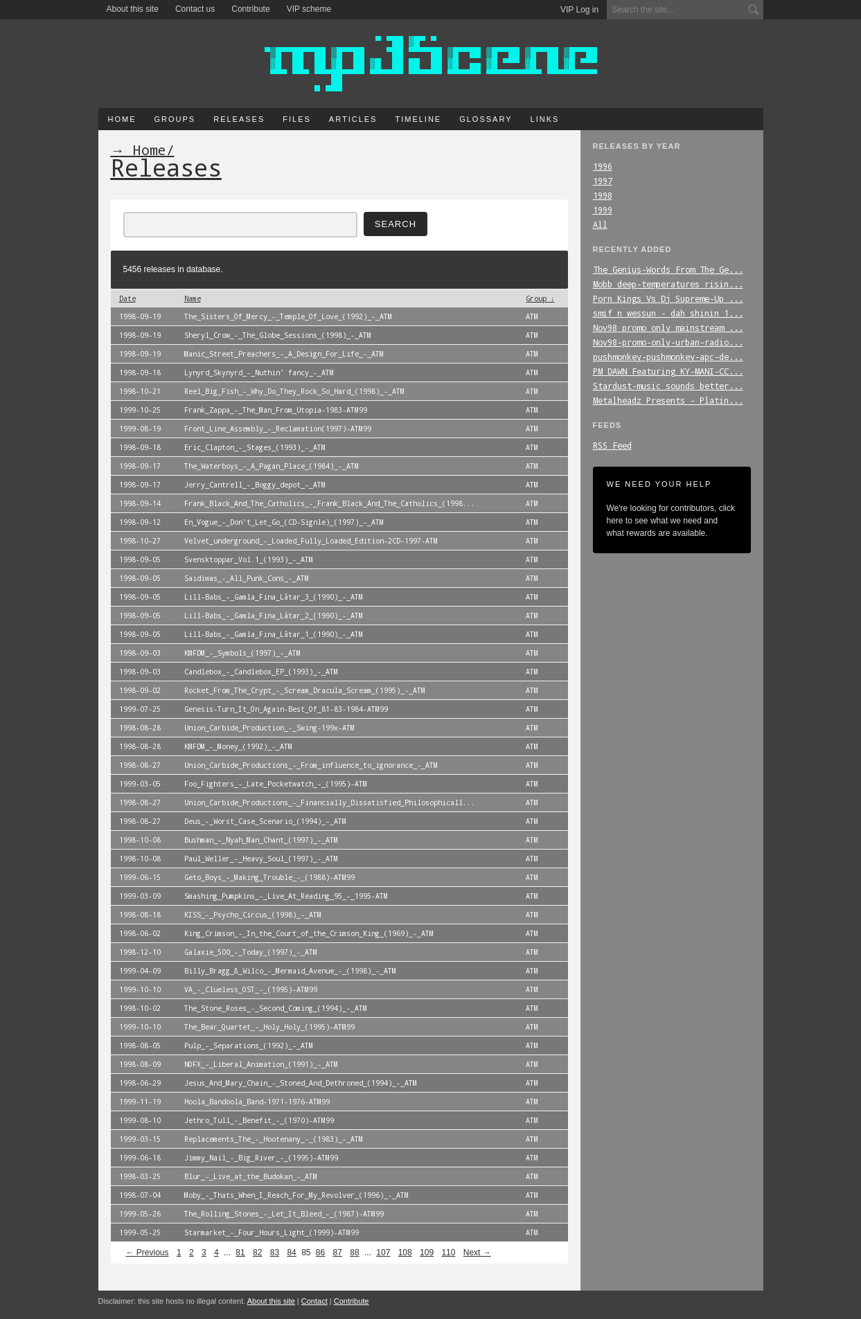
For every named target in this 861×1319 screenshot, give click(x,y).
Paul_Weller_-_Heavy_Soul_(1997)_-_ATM (261, 858)
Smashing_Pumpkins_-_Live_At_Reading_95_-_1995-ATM (286, 896)
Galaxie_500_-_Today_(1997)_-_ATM (250, 952)
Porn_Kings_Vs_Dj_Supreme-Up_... (668, 298)
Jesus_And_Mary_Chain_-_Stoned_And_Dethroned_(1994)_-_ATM (300, 1083)
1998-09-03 (140, 653)
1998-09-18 (140, 372)
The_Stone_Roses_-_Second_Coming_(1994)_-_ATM (275, 1008)
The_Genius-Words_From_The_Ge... (668, 269)
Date (127, 298)
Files (297, 119)
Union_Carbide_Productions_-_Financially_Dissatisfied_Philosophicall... (329, 802)
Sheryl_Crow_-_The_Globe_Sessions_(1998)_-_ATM (277, 335)
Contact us (195, 9)
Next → (477, 1252)
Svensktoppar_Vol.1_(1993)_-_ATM (248, 559)
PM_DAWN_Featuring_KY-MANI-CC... (668, 371)
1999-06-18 (140, 1158)
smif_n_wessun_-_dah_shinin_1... (668, 312)
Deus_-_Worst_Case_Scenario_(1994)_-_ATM (265, 821)
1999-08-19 (140, 428)
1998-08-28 (140, 728)
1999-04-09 (140, 971)
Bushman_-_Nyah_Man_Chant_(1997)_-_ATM (261, 840)
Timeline (418, 119)
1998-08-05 (140, 1045)
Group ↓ (540, 298)
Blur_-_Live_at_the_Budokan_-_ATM (250, 1176)
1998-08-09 (140, 1064)
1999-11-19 (140, 1101)
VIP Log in (579, 10)
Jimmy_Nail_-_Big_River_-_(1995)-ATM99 (261, 1158)
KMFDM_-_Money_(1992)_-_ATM (238, 746)
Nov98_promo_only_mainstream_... (668, 327)
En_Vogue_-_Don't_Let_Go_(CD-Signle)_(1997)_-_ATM (284, 522)
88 (354, 1252)
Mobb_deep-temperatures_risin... (668, 283)
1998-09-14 (140, 503)
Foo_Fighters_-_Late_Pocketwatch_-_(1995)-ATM (275, 784)
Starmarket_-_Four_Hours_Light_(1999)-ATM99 (271, 1232)
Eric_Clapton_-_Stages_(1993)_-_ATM (255, 447)
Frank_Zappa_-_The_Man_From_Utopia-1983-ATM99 (275, 410)
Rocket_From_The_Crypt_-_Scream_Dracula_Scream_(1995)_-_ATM (304, 690)
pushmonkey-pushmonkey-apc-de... (668, 356)
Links (545, 119)
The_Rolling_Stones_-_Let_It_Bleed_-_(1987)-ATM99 (284, 1214)
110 (448, 1252)
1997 (602, 180)
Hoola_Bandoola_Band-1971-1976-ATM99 (257, 1101)
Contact (314, 1301)
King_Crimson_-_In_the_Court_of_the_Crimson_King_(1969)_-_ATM (309, 933)
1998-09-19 (140, 316)
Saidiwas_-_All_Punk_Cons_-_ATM (246, 578)
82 (257, 1252)
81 (240, 1252)
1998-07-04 (140, 1195)
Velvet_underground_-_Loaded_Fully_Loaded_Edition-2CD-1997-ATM (311, 541)
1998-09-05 (140, 559)
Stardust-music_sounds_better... (668, 385)
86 (320, 1252)
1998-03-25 (140, 1176)
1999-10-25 (140, 410)
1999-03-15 (140, 1139)
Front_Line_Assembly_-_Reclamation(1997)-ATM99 (277, 428)
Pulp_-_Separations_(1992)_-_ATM (248, 1045)
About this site (133, 9)
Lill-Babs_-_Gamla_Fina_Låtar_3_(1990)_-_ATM (273, 597)
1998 (602, 195)
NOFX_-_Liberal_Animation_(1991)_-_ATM (261, 1064)
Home (122, 119)
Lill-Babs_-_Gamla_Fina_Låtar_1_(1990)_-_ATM (273, 634)
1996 (602, 166)
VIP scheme (309, 9)
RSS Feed (612, 445)
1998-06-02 (140, 933)
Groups (175, 119)
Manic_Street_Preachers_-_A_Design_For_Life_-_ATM (284, 354)
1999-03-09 (140, 896)
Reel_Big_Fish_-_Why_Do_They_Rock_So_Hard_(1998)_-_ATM (294, 391)
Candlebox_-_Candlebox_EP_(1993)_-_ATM (261, 671)
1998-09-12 (140, 522)
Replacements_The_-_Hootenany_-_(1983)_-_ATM (273, 1139)
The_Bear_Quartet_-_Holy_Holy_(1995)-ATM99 (269, 1027)
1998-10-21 (140, 391)
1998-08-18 (140, 914)
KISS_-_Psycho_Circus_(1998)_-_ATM (252, 914)
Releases (239, 119)
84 (291, 1252)
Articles (353, 119)
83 (274, 1252)
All (600, 224)
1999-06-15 (140, 877)
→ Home (138, 150)
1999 (602, 209)
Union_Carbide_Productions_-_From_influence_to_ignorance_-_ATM (311, 765)
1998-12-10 (140, 952)
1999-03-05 (140, 784)
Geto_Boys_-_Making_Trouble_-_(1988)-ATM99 (269, 877)
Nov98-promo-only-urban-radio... (668, 342)
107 (383, 1252)
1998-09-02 (140, 690)
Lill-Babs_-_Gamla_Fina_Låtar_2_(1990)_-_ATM (273, 615)
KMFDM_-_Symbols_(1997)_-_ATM (242, 653)
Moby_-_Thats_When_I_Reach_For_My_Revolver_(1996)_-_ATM (296, 1195)
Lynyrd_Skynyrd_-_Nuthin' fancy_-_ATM (259, 372)
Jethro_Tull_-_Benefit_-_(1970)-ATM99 (259, 1120)
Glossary (485, 119)
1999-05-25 (140, 1232)
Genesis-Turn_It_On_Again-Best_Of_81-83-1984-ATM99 (286, 709)
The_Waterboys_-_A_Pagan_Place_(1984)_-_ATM (271, 466)
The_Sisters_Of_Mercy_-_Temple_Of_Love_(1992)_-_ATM (288, 316)
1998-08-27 (140, 765)
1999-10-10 (140, 989)
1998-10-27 (140, 541)
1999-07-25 (140, 709)
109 (427, 1252)
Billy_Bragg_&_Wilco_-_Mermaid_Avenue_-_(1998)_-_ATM (290, 971)
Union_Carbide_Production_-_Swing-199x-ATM (269, 728)
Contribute (250, 9)
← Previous (147, 1252)
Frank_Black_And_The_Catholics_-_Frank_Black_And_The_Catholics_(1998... (329, 503)
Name (192, 298)
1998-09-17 (140, 466)
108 (405, 1252)
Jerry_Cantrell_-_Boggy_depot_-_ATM (255, 485)
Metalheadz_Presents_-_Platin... (668, 400)
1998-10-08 (140, 840)
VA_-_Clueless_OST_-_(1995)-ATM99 (250, 989)
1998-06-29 (140, 1083)
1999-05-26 (140, 1214)
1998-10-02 (140, 1008)
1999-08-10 (140, 1120)
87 (337, 1252)
